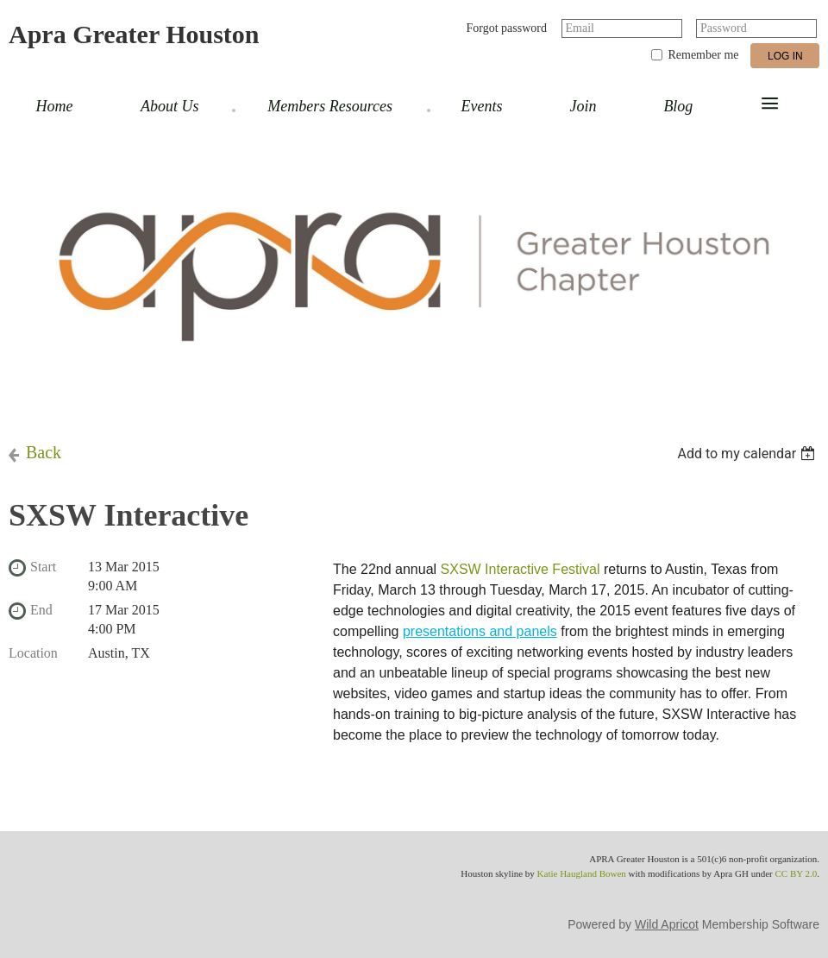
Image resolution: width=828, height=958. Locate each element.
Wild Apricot (667, 924)
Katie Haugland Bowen (581, 873)
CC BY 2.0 (796, 873)
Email (580, 28)
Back (43, 452)
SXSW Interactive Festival (520, 569)
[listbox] (748, 453)
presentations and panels (480, 631)
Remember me (703, 54)
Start (43, 566)
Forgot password (507, 28)
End (41, 609)
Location (33, 653)
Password (723, 28)
